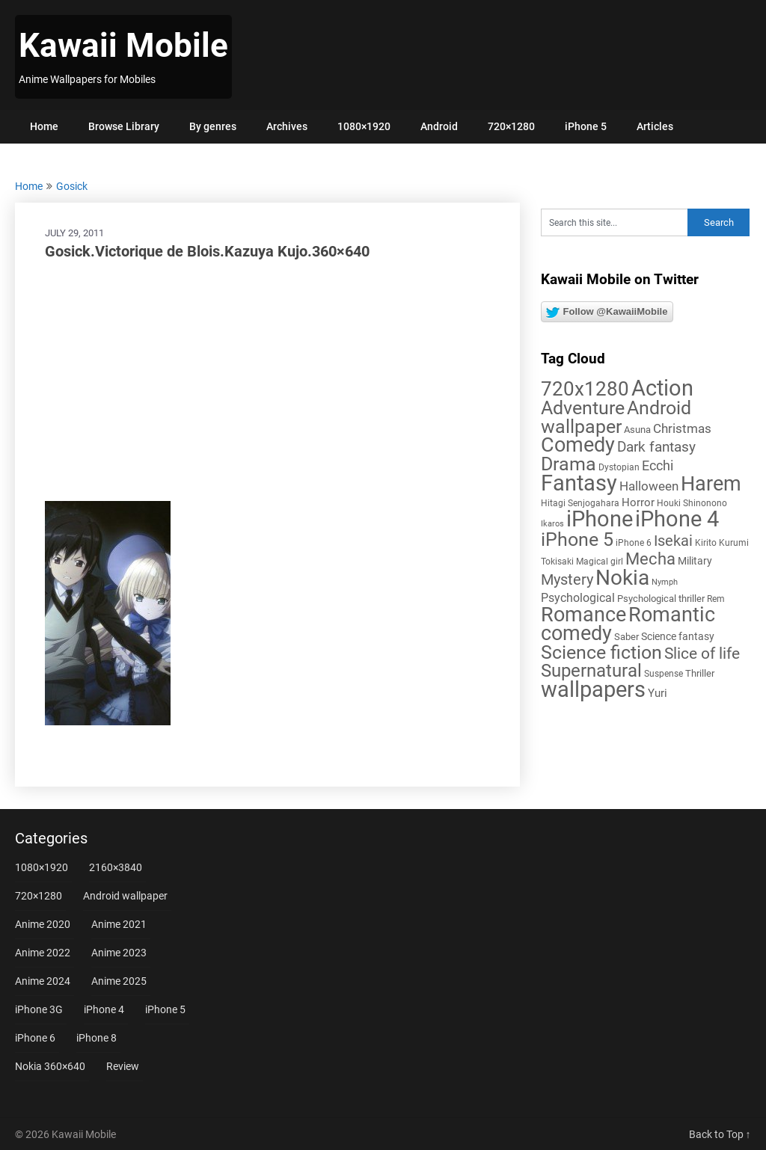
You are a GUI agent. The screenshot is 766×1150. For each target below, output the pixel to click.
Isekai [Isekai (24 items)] (673, 541)
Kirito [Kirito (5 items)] (706, 543)
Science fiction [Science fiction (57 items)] (601, 652)
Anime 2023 (119, 953)
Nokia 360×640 (50, 1066)
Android (439, 126)
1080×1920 (363, 126)
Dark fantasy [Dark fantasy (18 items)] (656, 447)
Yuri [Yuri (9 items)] (657, 693)
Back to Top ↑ (720, 1134)
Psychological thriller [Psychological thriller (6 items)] (661, 598)
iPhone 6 (35, 1038)
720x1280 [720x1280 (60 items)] (585, 389)
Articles (655, 126)
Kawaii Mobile (123, 45)
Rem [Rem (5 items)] (716, 599)
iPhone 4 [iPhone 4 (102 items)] (677, 519)
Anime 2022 (42, 953)
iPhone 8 (96, 1038)
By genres (212, 126)
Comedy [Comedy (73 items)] (578, 445)
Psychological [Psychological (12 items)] (578, 598)
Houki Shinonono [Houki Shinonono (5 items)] (692, 503)
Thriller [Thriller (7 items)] (699, 673)
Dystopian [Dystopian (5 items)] (619, 467)
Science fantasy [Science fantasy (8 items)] (677, 636)
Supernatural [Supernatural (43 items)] (591, 670)
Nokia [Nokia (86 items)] (622, 577)
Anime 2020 (42, 924)
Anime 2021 (119, 924)
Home (44, 126)
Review (122, 1066)
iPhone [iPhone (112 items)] (599, 519)
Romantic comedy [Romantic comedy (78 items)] (628, 624)
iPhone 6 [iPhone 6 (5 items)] (634, 543)
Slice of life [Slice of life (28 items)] (702, 653)
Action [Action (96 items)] (662, 388)
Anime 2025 (119, 981)
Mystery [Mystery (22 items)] (567, 579)
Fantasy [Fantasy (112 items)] (579, 483)
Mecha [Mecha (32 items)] (650, 559)
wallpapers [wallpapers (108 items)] (593, 689)
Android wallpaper (125, 896)
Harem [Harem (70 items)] (711, 483)
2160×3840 (115, 867)
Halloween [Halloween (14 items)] (648, 486)
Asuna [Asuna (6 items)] (637, 429)
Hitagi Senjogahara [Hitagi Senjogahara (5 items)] (580, 503)
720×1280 (511, 126)
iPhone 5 (586, 126)
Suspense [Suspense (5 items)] (663, 673)
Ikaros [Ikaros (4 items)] (552, 524)
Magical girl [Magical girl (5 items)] (599, 561)
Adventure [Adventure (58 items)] (583, 407)
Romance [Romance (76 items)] (583, 615)
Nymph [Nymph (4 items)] (665, 582)
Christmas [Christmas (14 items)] (682, 428)
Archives (286, 126)
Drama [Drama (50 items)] (568, 464)
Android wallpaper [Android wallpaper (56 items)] (616, 417)
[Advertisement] (267, 381)
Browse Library (123, 126)
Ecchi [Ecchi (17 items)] (657, 465)
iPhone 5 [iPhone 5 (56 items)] (577, 539)
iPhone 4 (104, 1009)
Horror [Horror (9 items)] (638, 502)
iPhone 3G (39, 1009)
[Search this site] (614, 222)
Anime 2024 (42, 981)
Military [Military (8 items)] (695, 561)
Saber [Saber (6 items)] (626, 636)
